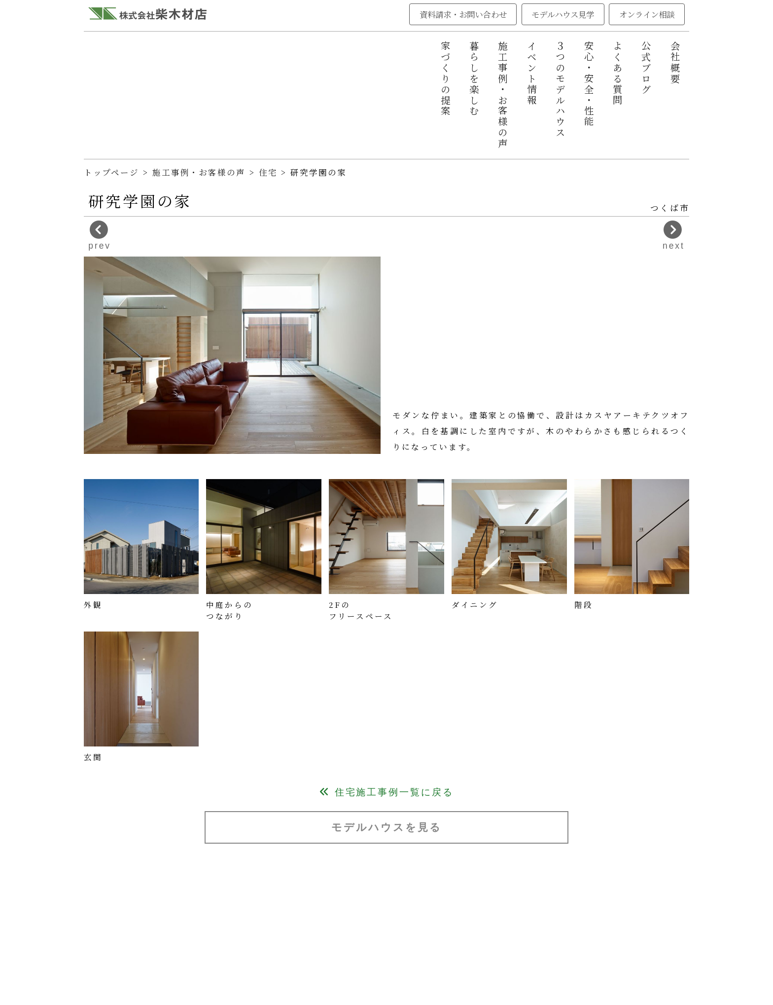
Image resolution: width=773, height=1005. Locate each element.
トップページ (111, 172)
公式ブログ (646, 68)
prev (99, 235)
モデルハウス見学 (562, 14)
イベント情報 (532, 73)
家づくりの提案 (446, 78)
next (674, 235)
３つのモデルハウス (560, 89)
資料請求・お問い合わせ (463, 14)
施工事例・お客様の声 (503, 95)
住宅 (270, 172)
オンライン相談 (647, 14)
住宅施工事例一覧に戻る (386, 791)
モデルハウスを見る (386, 827)
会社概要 (675, 62)
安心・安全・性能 (589, 84)
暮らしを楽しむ (474, 78)
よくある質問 (618, 73)
